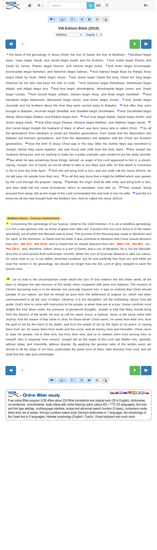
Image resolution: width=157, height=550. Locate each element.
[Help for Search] (107, 5)
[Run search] (91, 5)
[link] (89, 380)
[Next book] (146, 44)
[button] (29, 5)
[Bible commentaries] (52, 380)
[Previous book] (10, 44)
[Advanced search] (81, 380)
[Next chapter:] (135, 44)
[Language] (62, 380)
